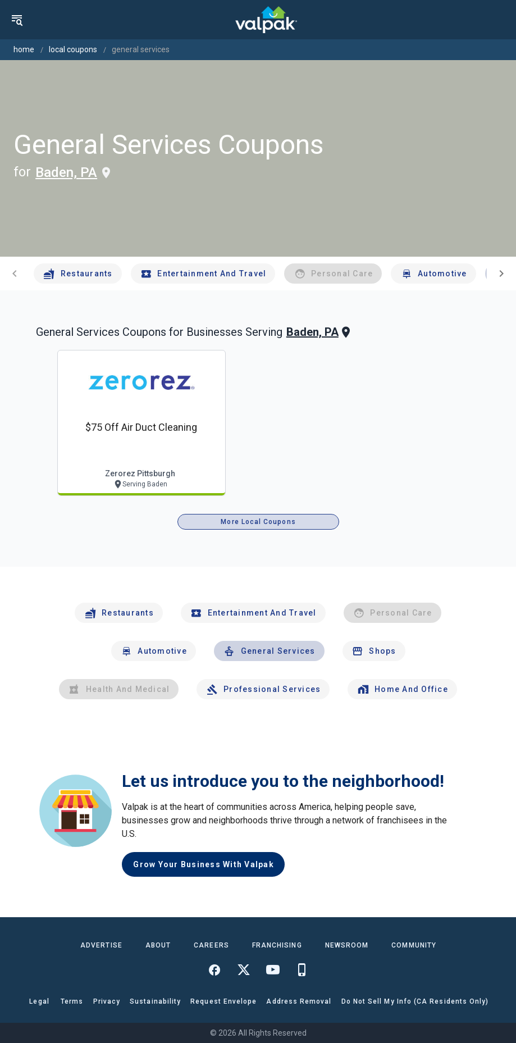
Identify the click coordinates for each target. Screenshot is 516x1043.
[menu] (17, 20)
